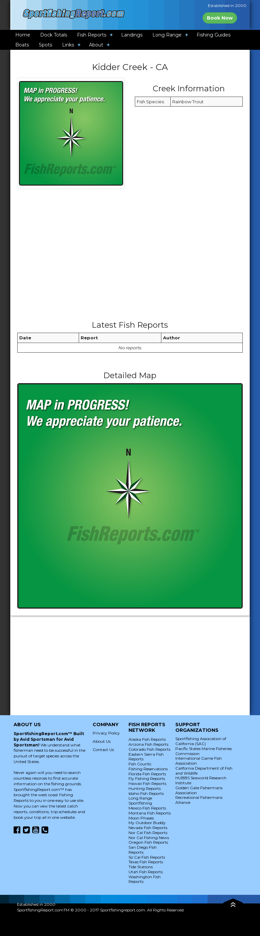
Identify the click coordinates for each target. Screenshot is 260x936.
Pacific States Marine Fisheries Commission (203, 751)
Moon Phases (141, 817)
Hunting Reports (145, 788)
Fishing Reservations (148, 768)
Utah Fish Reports (146, 871)
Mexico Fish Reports (147, 808)
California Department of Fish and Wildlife (203, 771)
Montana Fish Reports (150, 812)
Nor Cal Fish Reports (148, 832)
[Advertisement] (137, 257)
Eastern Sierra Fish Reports (146, 757)
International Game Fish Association (198, 761)
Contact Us (103, 749)
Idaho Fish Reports (146, 793)
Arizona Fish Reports (148, 744)
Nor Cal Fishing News (149, 837)
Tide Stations (141, 866)
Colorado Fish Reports (149, 749)
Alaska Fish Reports (147, 739)
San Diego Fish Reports (143, 850)
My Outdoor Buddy (147, 822)
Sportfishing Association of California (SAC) (200, 741)
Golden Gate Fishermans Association (198, 790)
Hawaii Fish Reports (147, 783)
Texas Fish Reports (146, 861)
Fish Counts (140, 763)
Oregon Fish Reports (148, 842)
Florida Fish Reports (147, 773)
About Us (102, 741)
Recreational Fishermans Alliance (198, 800)
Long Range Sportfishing (140, 801)
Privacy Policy (106, 732)
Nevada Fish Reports (148, 827)
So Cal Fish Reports (147, 857)
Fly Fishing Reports (147, 778)
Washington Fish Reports (145, 879)
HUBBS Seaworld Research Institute (200, 780)
